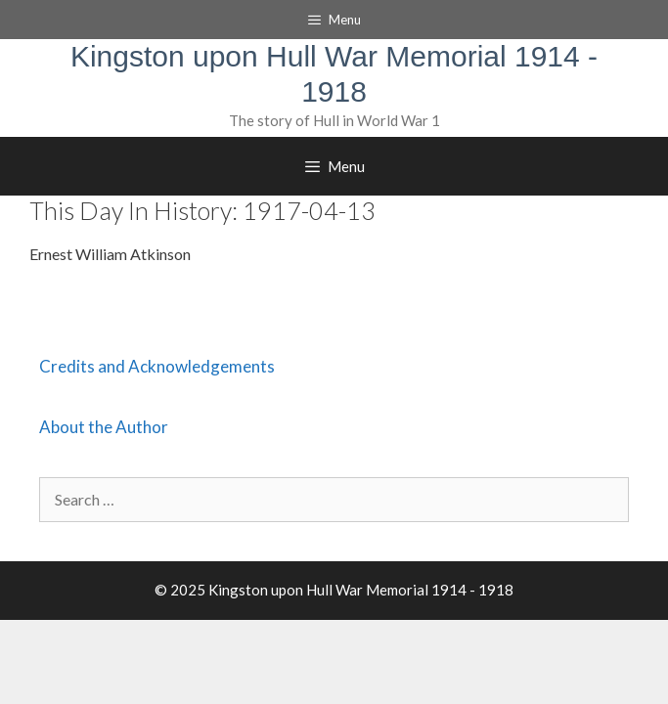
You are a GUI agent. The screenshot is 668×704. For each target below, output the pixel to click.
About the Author (103, 427)
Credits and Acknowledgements (157, 366)
